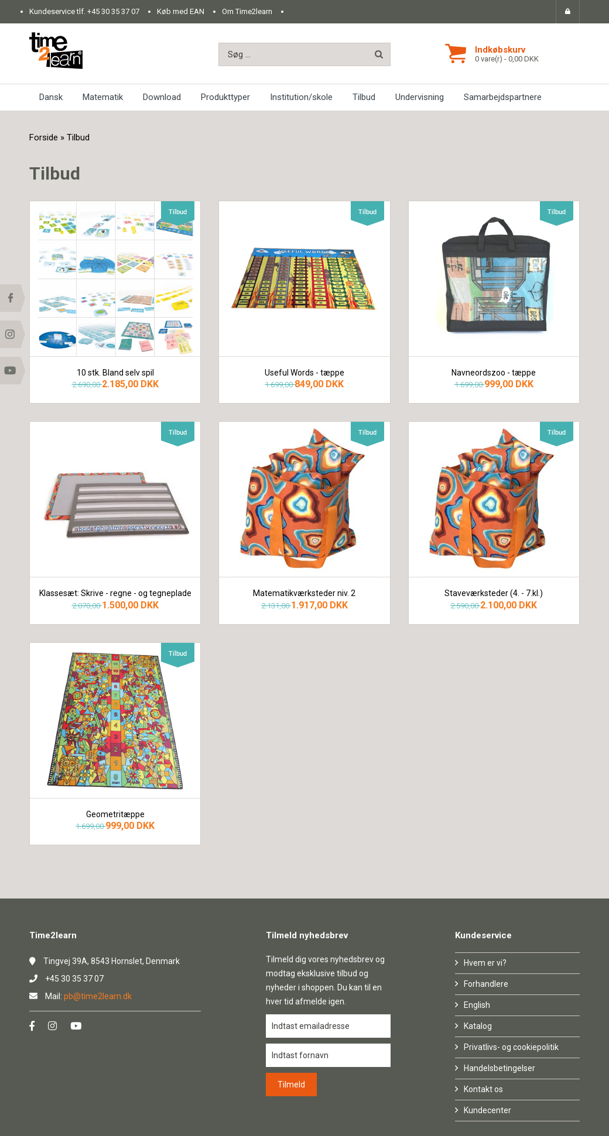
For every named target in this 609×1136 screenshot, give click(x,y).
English (477, 1005)
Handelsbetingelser (499, 1068)
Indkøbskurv (500, 49)
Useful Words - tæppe (304, 373)
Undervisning (419, 97)
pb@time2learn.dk (98, 996)
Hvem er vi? (485, 963)
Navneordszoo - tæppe (493, 373)
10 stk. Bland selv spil (115, 373)
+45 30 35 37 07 (113, 11)
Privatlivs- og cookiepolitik (511, 1047)
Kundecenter (487, 1110)
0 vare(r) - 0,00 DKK (507, 58)
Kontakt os (483, 1089)
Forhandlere (486, 984)
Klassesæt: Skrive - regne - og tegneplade (115, 593)
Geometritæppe (115, 814)
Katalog (478, 1026)
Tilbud (364, 97)
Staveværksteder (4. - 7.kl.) (493, 593)
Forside (43, 137)
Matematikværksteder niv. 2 (304, 593)
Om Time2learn (247, 11)
